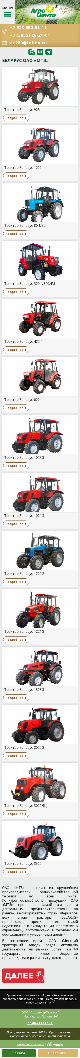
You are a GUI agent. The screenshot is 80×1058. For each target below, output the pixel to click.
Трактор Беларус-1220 (23, 167)
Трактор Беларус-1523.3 (24, 689)
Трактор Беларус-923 (22, 110)
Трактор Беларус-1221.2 (24, 573)
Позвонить (57, 1053)
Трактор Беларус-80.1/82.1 (26, 225)
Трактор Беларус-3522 (23, 863)
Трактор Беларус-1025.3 (24, 457)
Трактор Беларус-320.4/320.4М (29, 283)
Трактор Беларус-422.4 (23, 341)
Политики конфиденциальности (52, 1000)
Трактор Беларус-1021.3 (24, 516)
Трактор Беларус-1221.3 (24, 631)
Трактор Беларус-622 (22, 399)
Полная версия (40, 1023)
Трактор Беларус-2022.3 (24, 747)
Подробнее (14, 118)
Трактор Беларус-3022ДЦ (25, 805)
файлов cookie (26, 999)
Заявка (19, 1053)
